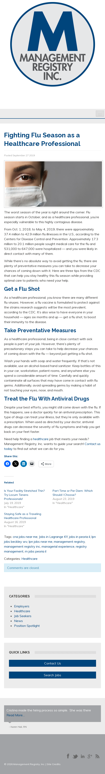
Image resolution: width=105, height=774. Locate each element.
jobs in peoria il (79, 537)
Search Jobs (52, 675)
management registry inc (22, 546)
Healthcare (29, 559)
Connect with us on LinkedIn (82, 756)
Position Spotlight (27, 626)
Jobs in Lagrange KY (53, 537)
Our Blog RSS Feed (97, 756)
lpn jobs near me (40, 542)
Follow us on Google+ (90, 756)
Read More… (16, 715)
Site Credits (54, 764)
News (18, 621)
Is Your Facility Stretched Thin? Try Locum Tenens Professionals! (24, 495)
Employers (21, 606)
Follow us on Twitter (75, 756)
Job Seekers (22, 616)
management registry (69, 542)
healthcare (41, 439)
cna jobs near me (25, 537)
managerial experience (58, 546)
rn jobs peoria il (35, 551)
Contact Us (52, 663)
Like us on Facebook (68, 756)
